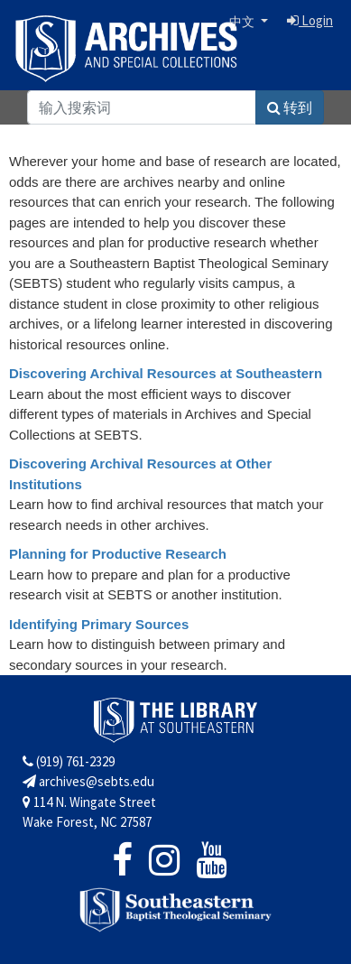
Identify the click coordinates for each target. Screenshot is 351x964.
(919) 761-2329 (69, 761)
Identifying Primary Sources (99, 624)
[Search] (141, 107)
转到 (289, 107)
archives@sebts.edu (88, 781)
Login (310, 20)
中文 (243, 22)
